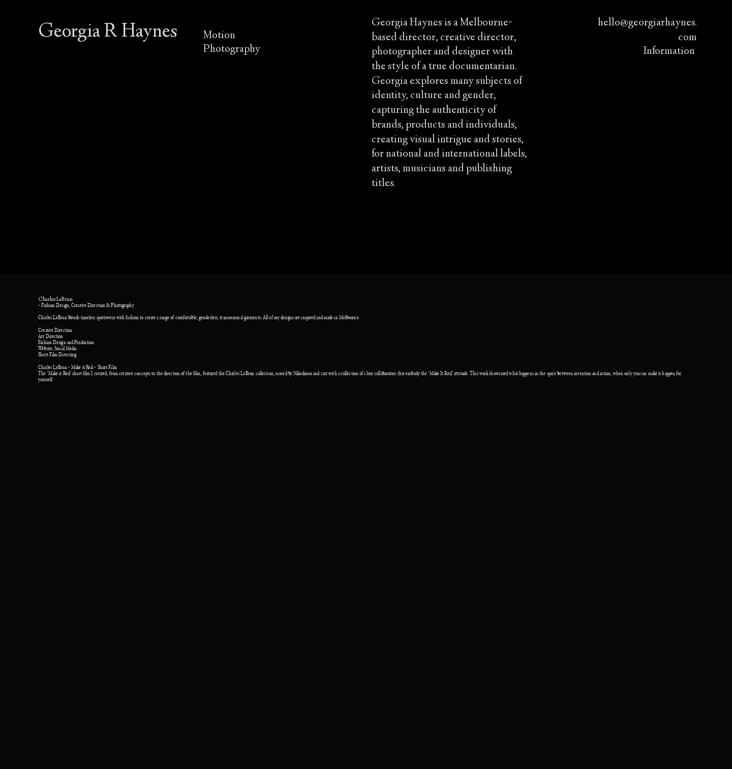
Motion (219, 35)
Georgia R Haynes (107, 32)
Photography (231, 49)
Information (670, 51)
